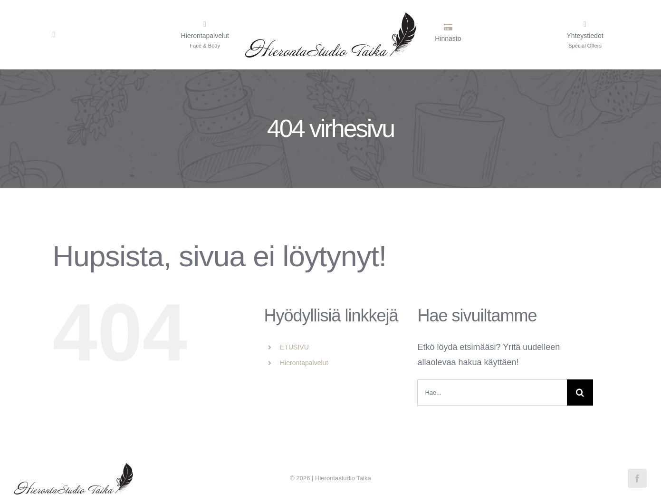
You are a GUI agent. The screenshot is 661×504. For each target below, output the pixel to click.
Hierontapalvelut (304, 363)
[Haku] (580, 392)
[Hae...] (492, 392)
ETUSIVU (294, 347)
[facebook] (637, 478)
